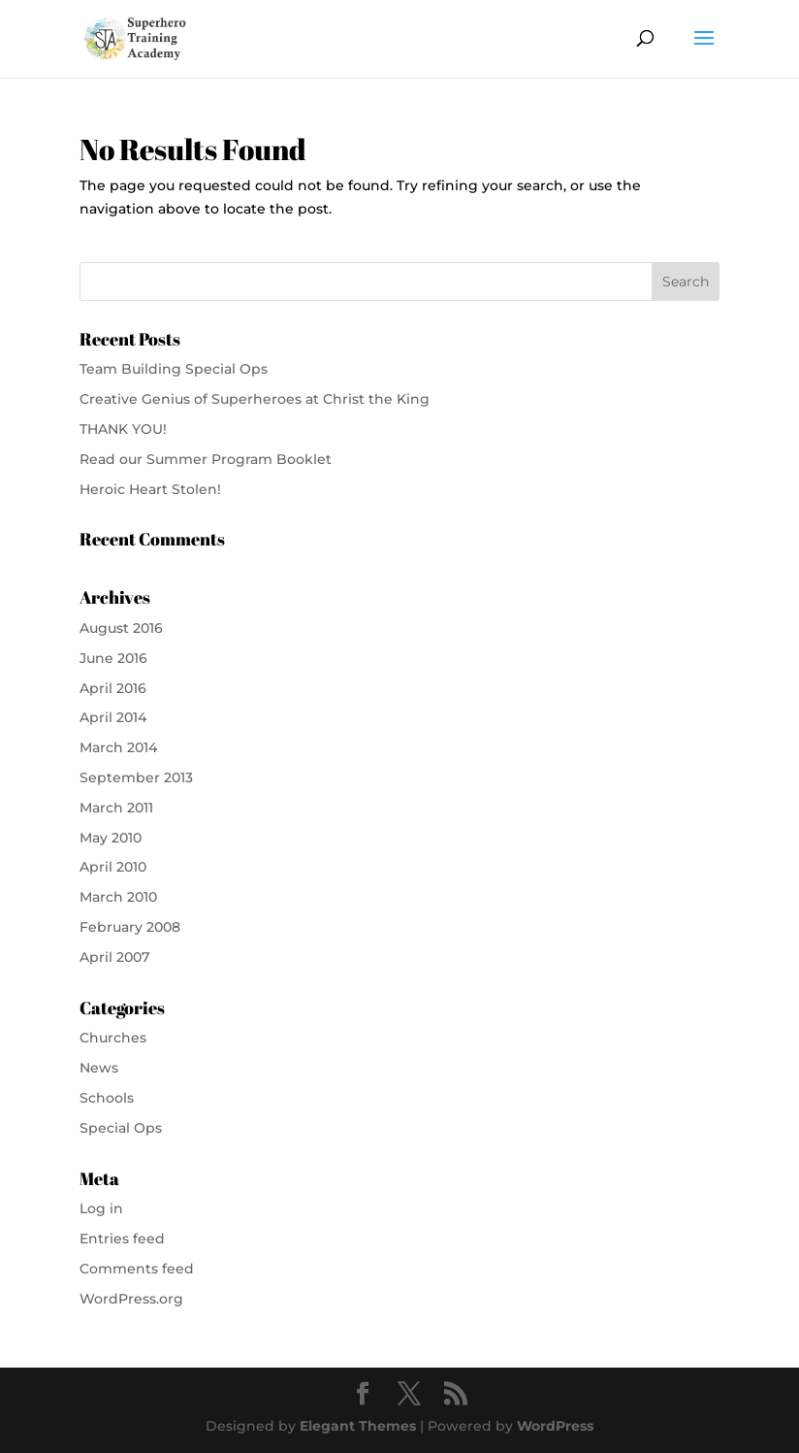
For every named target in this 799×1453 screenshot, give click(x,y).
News (99, 1067)
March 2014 (118, 747)
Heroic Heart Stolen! (150, 489)
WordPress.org (131, 1298)
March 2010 (118, 897)
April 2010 (113, 866)
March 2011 (116, 807)
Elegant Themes (358, 1426)
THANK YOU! (123, 429)
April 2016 (113, 688)
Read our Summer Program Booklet (206, 459)
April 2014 (113, 717)
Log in (101, 1208)
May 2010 (111, 837)
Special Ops (121, 1128)
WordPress (555, 1426)
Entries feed (122, 1238)
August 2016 (121, 628)
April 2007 (114, 957)
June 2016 (113, 658)
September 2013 (136, 777)
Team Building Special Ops (174, 369)
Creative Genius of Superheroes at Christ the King (255, 399)
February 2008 (130, 927)
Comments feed (137, 1268)
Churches (113, 1037)
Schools (107, 1097)
